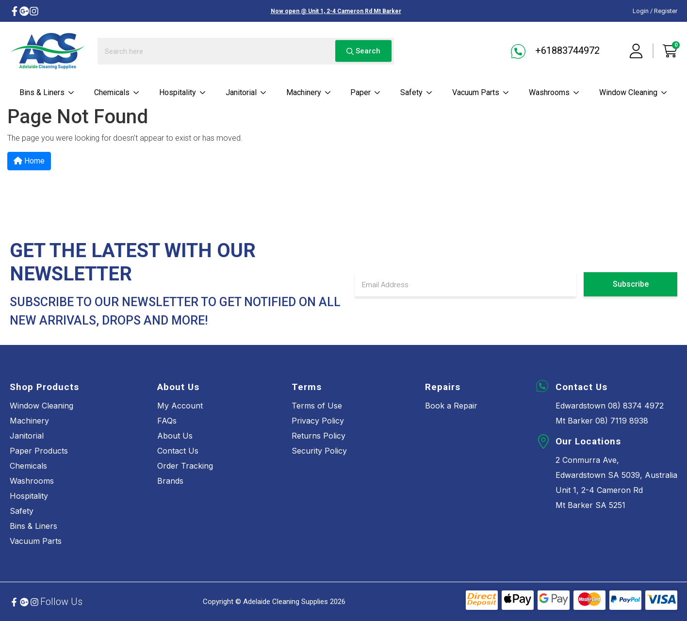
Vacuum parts (480, 92)
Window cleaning (633, 92)
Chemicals (117, 92)
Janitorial (246, 92)
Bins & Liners (47, 92)
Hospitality (182, 92)
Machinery (308, 92)
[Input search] (246, 51)
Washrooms (554, 92)
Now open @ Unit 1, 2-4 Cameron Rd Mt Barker (336, 11)
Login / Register (655, 11)
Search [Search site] (363, 51)
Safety (416, 92)
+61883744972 (555, 51)
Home (29, 160)
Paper (365, 92)
